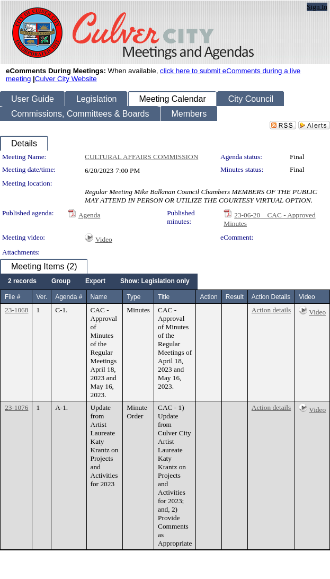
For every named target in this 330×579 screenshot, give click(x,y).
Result (235, 297)
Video (103, 239)
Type (133, 297)
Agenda (89, 215)
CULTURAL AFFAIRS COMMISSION (141, 157)
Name (99, 297)
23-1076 (16, 407)
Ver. (41, 297)
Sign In (317, 7)
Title (164, 297)
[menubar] (99, 282)
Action (208, 297)
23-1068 (16, 310)
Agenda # (68, 297)
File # (12, 297)
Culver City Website (66, 79)
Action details (271, 310)
